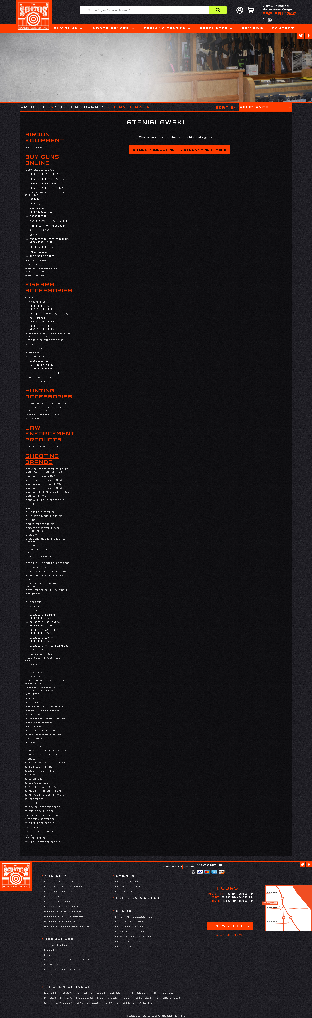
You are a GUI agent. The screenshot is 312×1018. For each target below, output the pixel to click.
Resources (214, 28)
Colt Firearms (40, 524)
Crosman (34, 534)
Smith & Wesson (41, 786)
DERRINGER (42, 247)
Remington (36, 746)
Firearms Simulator (62, 901)
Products (34, 107)
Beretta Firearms (43, 487)
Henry (31, 664)
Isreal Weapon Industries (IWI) (40, 689)
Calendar (123, 891)
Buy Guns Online (42, 160)
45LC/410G (41, 230)
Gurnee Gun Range (60, 921)
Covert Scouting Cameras (42, 529)
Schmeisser (37, 774)
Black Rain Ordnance (47, 491)
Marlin (66, 998)
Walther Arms (40, 823)
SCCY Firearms (40, 770)
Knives (32, 418)
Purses (32, 352)
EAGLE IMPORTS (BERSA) (48, 563)
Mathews (34, 714)
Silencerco (37, 782)
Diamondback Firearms (39, 558)
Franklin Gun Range (61, 906)
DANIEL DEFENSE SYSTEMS (41, 551)
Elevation (36, 567)
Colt (101, 993)
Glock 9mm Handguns (42, 639)
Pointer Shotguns (43, 734)
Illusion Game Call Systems (45, 682)
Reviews (253, 28)
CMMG (30, 520)
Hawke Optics (39, 653)
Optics (31, 297)
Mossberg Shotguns (45, 718)
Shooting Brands (80, 107)
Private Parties (130, 886)
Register (172, 866)
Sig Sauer (35, 778)
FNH (29, 579)
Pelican (33, 726)
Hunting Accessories (49, 394)
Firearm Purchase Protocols (70, 959)
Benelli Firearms (43, 483)
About (49, 949)
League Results (129, 881)
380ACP (38, 216)
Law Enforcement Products (50, 434)
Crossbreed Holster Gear (46, 540)
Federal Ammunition (46, 571)
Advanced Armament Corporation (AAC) (47, 470)
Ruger (31, 758)
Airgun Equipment (44, 137)
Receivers (36, 260)
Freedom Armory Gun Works (46, 584)
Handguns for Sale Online (45, 193)
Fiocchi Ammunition (44, 575)
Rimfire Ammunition (42, 320)
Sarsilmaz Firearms (46, 762)
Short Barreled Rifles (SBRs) (42, 270)
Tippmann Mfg (39, 811)
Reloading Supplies (46, 356)
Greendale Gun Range (63, 911)
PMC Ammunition (41, 730)
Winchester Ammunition (37, 836)
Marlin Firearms (42, 710)
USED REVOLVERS (49, 178)
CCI (28, 507)
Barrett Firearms (43, 479)
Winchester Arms (43, 841)
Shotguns (35, 275)
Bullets (39, 360)
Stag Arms (126, 1003)
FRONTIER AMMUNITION (46, 590)
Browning (71, 993)
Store (123, 910)
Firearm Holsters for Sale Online (47, 335)
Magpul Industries (44, 706)
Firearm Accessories (49, 288)
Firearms (52, 896)
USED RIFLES (43, 183)
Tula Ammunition (42, 815)
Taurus (32, 802)
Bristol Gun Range (60, 881)
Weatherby (36, 827)
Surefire (34, 798)
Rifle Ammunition (49, 313)
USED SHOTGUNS (47, 188)
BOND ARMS (36, 495)
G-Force (33, 602)
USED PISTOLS (45, 174)
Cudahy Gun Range (60, 891)
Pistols (38, 251)
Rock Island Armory (46, 750)
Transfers (53, 974)
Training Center (164, 28)
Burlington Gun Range (64, 886)
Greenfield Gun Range (64, 916)
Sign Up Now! (230, 934)
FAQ (47, 954)
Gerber (33, 598)
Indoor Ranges (110, 28)
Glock (31, 610)
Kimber (32, 698)
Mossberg (84, 998)
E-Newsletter (230, 926)
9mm (34, 234)
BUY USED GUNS (40, 169)
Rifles (32, 264)
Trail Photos (56, 944)
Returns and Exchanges (65, 969)
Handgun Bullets (44, 367)
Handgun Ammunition (42, 307)
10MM (35, 199)
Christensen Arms (44, 516)
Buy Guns (66, 28)
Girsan (32, 606)
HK (154, 993)
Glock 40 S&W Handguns (45, 624)
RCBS (30, 742)
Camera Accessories (46, 403)
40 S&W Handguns (50, 220)
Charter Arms (39, 512)
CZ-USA (32, 545)
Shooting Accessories (47, 377)
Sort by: (227, 107)
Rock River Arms (42, 754)
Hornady (34, 672)
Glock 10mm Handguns (42, 616)
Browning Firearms (45, 500)
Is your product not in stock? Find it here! (179, 149)
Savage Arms (39, 766)
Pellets (33, 147)
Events (125, 875)
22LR (35, 204)
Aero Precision (40, 475)
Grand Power (39, 649)
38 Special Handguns (42, 210)
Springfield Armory (46, 794)
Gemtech (34, 594)
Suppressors (38, 381)
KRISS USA (35, 702)
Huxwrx (33, 676)
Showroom (124, 946)
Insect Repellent (43, 414)
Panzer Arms (38, 722)
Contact (283, 28)
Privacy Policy (58, 964)
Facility (56, 875)
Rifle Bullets (50, 373)
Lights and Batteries (47, 446)
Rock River (107, 998)
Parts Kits (36, 348)
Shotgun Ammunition (42, 328)
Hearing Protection (45, 340)
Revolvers (42, 256)
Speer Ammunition (43, 790)
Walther (147, 1003)
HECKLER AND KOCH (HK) (44, 659)
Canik (31, 503)
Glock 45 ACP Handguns (45, 631)
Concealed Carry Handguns (50, 241)
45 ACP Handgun (48, 225)
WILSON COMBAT (40, 831)
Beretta (51, 993)
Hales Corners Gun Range (67, 926)
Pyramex (34, 738)
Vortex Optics (39, 819)
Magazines (36, 344)
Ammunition (36, 301)
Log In (189, 866)
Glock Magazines (49, 645)
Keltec (32, 694)
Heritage (34, 668)
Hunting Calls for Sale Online (44, 409)
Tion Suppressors (43, 807)
